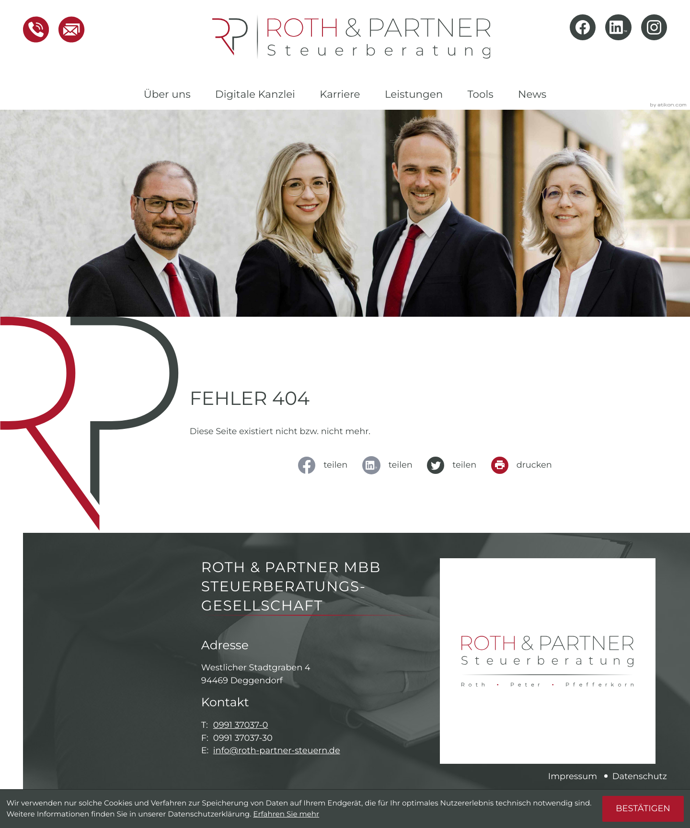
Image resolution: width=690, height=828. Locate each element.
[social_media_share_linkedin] (390, 465)
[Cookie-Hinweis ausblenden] (642, 808)
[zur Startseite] (351, 37)
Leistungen (414, 94)
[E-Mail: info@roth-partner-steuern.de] (66, 29)
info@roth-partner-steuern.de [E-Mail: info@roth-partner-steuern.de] (276, 751)
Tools (480, 94)
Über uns (167, 94)
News (532, 94)
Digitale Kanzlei (255, 94)
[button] (36, 29)
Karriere (340, 94)
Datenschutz (639, 776)
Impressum (572, 776)
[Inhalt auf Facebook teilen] (326, 465)
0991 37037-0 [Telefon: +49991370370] (240, 725)
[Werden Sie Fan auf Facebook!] (583, 27)
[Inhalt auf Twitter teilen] (455, 465)
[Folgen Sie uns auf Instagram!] (654, 27)
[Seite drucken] (525, 465)
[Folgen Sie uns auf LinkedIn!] (618, 27)
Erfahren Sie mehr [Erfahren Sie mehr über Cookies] (286, 813)
